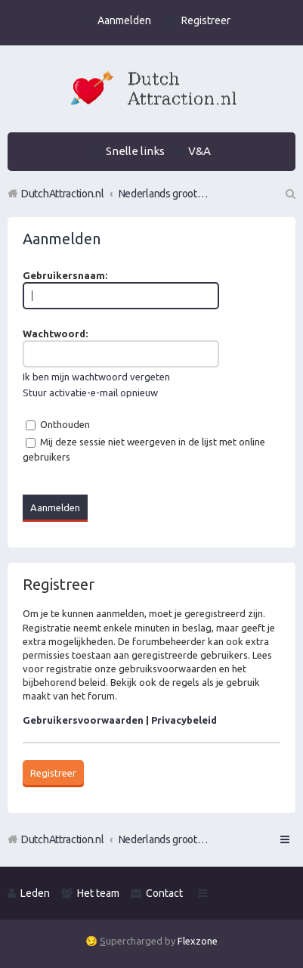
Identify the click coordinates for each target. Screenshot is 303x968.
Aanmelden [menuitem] (124, 20)
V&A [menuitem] (199, 150)
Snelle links (135, 150)
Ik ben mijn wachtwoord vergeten (96, 376)
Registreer (53, 773)
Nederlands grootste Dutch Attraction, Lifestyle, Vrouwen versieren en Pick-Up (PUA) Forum (164, 839)
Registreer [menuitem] (205, 20)
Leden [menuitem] (35, 893)
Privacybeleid (184, 720)
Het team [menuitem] (98, 893)
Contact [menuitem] (164, 893)
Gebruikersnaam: (65, 275)
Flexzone (198, 940)
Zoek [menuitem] (289, 193)
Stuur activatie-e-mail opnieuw (90, 392)
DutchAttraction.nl (62, 839)
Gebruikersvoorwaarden (83, 720)
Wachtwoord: (55, 333)
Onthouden (58, 424)
